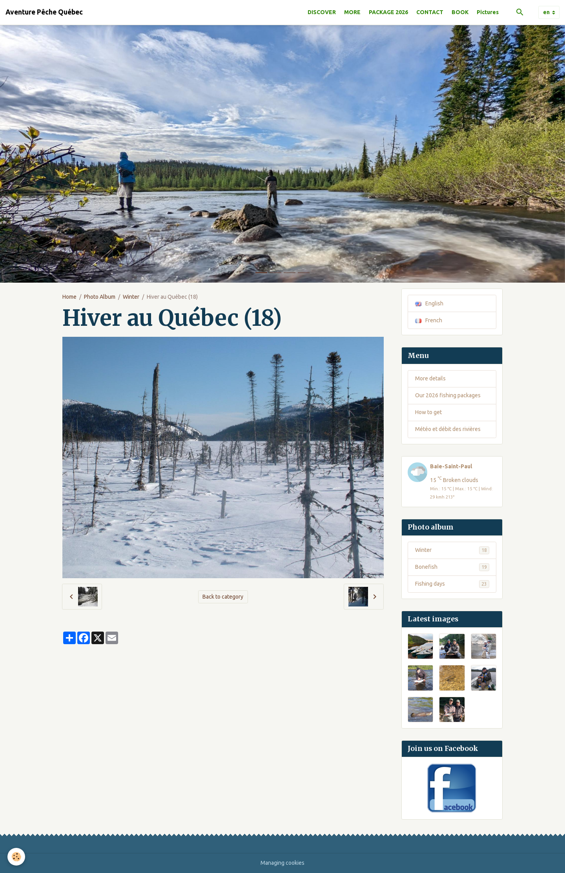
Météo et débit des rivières (448, 429)
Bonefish (452, 567)
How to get (428, 412)
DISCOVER (322, 12)
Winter (131, 297)
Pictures (488, 12)
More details (430, 378)
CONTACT (429, 12)
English (429, 303)
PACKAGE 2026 (388, 12)
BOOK (460, 12)
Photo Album (99, 297)
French (428, 320)
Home (69, 297)
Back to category (222, 597)
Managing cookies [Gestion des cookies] (282, 863)
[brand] (44, 12)
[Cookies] (17, 857)
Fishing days (452, 584)
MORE (352, 12)
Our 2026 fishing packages (448, 395)
